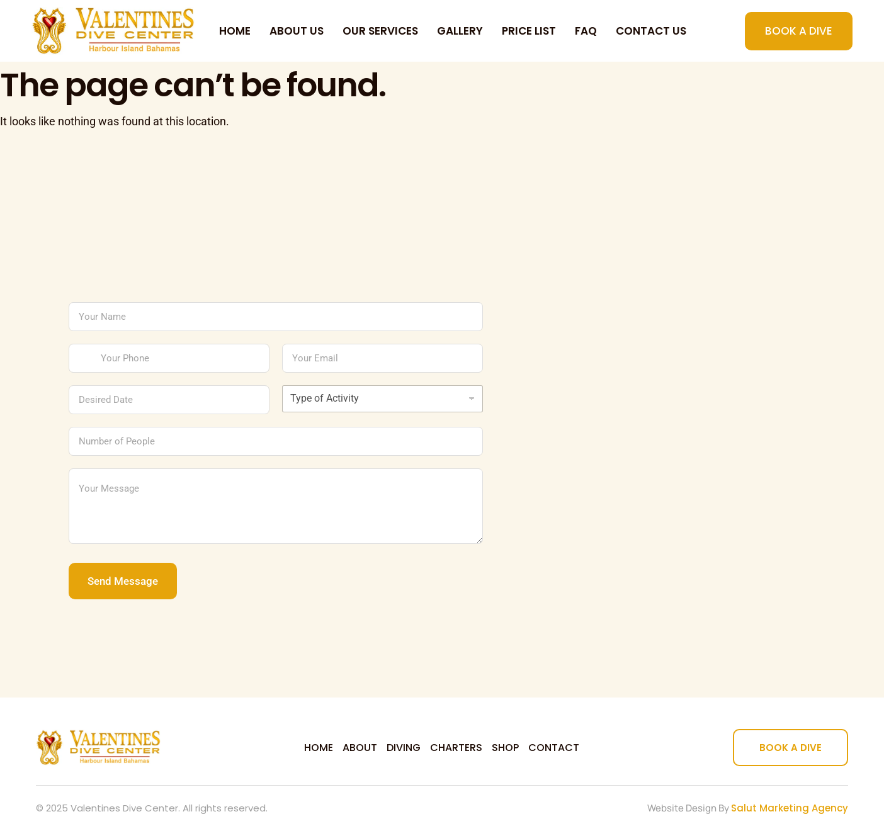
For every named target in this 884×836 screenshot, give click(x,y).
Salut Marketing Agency (789, 808)
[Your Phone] (169, 358)
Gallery (460, 31)
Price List (529, 31)
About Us (296, 31)
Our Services (380, 31)
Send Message (123, 581)
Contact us (651, 31)
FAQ (586, 31)
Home (235, 31)
